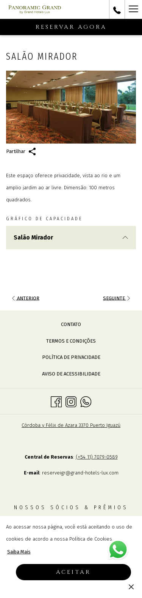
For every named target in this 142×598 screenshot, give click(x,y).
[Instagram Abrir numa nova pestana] (71, 401)
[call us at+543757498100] (117, 9)
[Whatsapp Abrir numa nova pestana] (85, 401)
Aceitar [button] (73, 572)
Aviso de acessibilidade (71, 374)
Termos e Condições (71, 341)
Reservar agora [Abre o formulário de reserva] (71, 27)
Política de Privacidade (71, 357)
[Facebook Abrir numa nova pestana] (56, 401)
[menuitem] (71, 324)
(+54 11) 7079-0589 (97, 457)
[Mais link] (133, 9)
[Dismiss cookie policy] (131, 586)
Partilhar (21, 151)
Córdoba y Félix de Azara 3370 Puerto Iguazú (71, 425)
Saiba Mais (19, 552)
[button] (71, 107)
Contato (71, 324)
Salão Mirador (71, 237)
